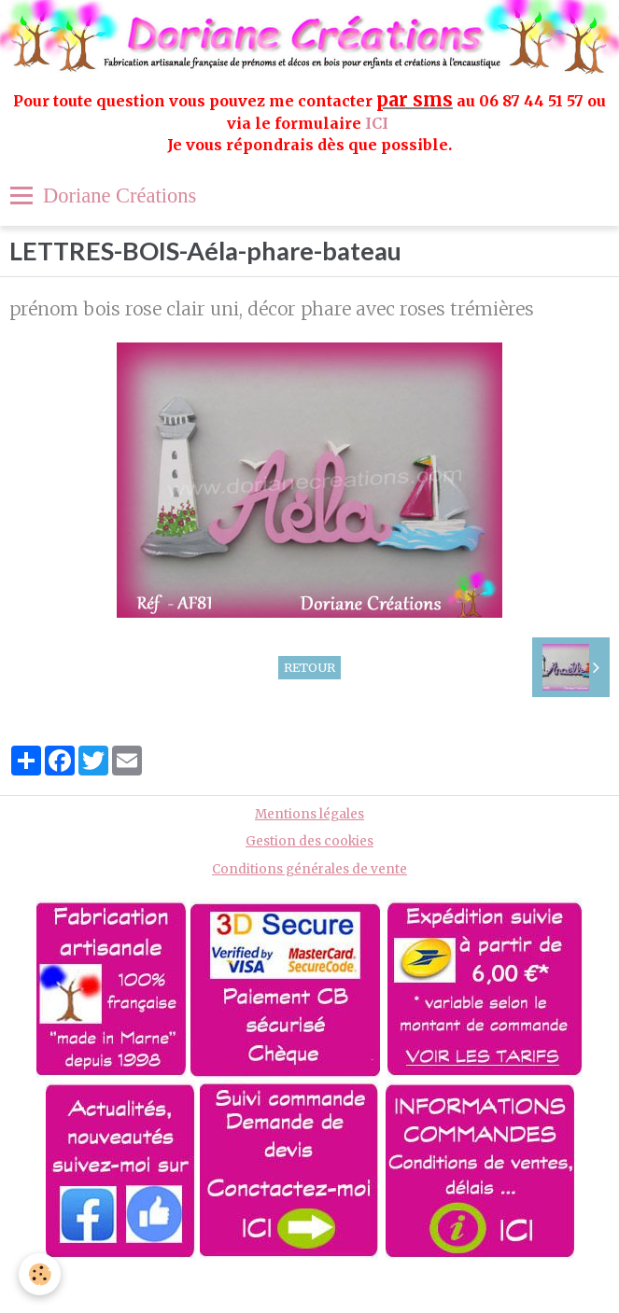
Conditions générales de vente (309, 869)
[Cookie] (40, 1274)
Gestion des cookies (309, 841)
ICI (378, 123)
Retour (309, 667)
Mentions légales (309, 814)
